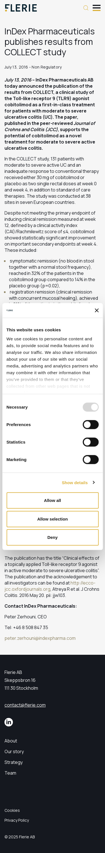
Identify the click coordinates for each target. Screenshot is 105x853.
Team (10, 773)
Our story (14, 751)
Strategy (13, 762)
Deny (52, 537)
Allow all (52, 500)
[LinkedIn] (8, 722)
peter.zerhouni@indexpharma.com (40, 638)
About (10, 741)
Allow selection (52, 518)
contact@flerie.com (25, 705)
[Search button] (85, 7)
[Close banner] (97, 310)
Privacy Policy (16, 820)
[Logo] (21, 8)
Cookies (12, 810)
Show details (75, 482)
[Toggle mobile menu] (97, 7)
